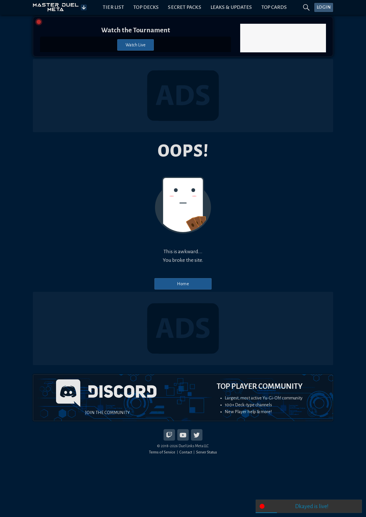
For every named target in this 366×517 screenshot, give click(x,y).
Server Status (206, 452)
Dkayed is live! (312, 506)
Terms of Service (162, 452)
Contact (185, 452)
